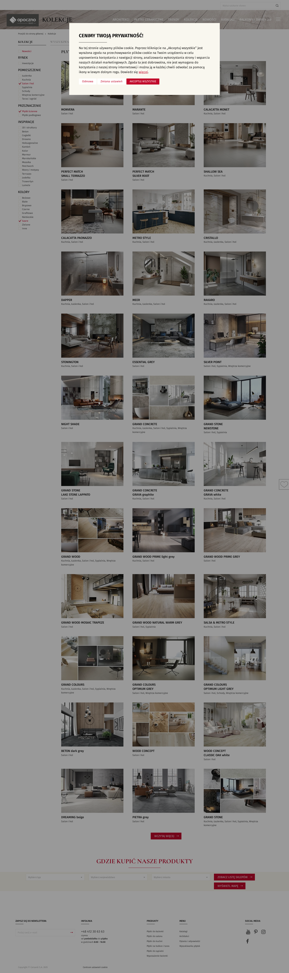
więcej (143, 72)
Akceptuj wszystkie (143, 81)
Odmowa (87, 81)
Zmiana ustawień (111, 81)
